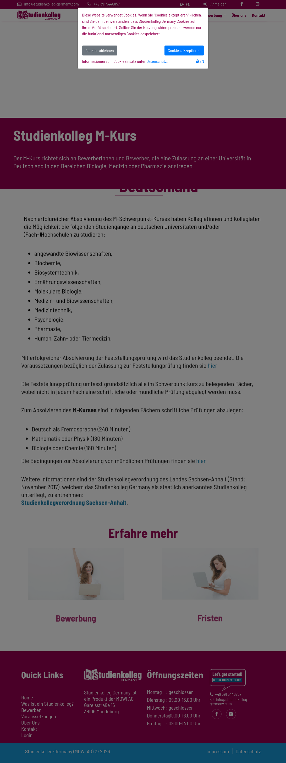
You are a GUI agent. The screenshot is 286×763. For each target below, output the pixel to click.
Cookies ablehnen (99, 50)
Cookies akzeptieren (184, 50)
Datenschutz (156, 61)
